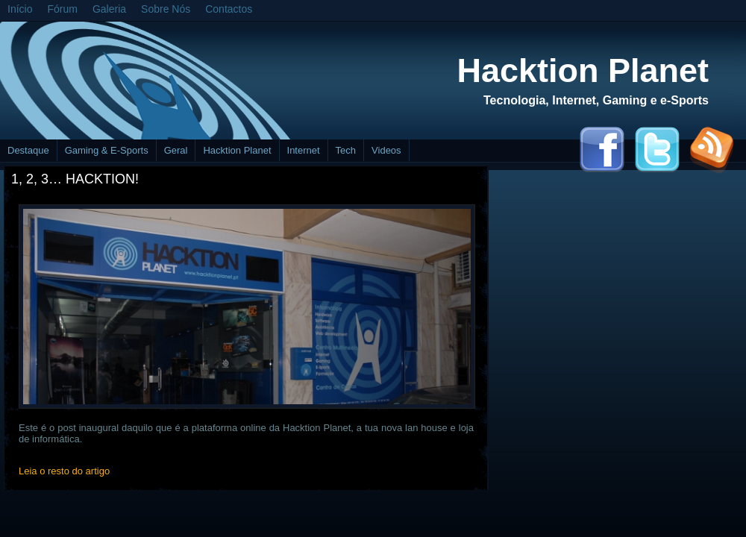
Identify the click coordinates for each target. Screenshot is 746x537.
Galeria (109, 9)
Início (19, 9)
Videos (386, 150)
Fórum (62, 9)
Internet (303, 150)
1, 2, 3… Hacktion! (75, 179)
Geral (176, 150)
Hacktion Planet (583, 70)
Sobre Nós (165, 9)
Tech (346, 150)
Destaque (28, 150)
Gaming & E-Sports (106, 150)
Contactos (228, 9)
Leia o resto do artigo (64, 471)
